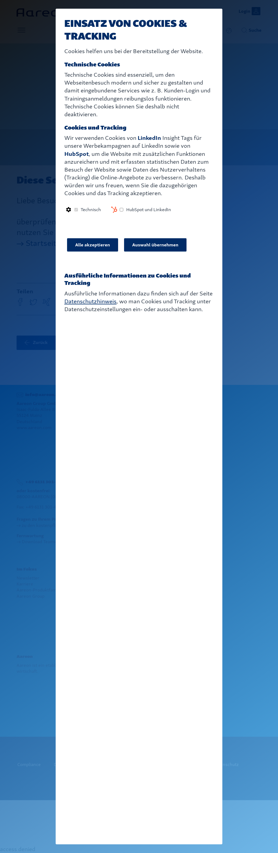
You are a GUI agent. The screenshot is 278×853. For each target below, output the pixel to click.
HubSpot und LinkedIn (148, 210)
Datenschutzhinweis (90, 301)
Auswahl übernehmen (155, 245)
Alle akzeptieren (92, 245)
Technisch (91, 210)
